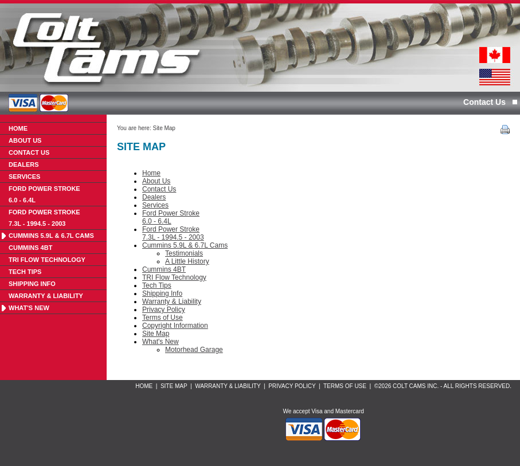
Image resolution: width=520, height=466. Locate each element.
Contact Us (484, 102)
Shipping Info (32, 283)
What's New (29, 307)
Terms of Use (162, 318)
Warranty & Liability (46, 295)
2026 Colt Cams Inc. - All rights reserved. (444, 386)
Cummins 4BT (30, 247)
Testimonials (184, 253)
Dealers (24, 164)
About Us (25, 140)
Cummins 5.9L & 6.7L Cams (51, 235)
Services (24, 176)
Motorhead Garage (194, 350)
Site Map (164, 128)
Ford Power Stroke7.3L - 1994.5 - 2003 (44, 218)
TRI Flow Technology (47, 259)
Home (18, 128)
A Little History (187, 261)
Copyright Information (175, 326)
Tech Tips (25, 271)
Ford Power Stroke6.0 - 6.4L (44, 194)
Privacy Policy (163, 310)
